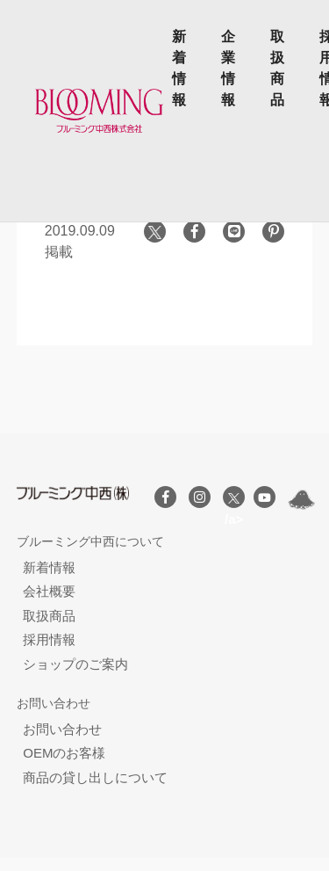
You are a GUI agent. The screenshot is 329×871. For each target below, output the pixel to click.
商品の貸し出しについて (95, 777)
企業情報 (228, 68)
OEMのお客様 (64, 752)
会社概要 (49, 591)
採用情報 (49, 639)
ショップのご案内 (75, 664)
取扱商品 (277, 68)
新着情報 (179, 68)
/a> (234, 500)
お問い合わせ (62, 729)
